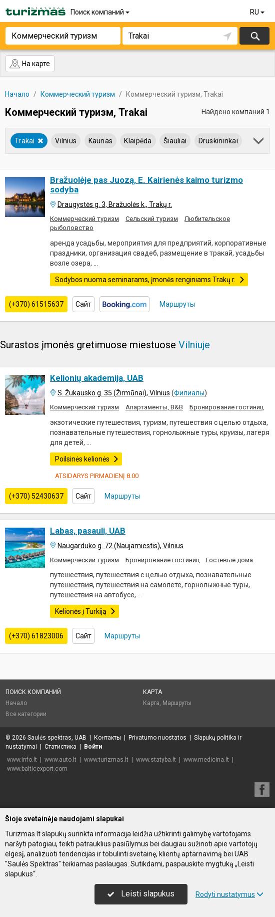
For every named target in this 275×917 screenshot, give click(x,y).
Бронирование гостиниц (227, 407)
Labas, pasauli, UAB (88, 531)
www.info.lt (22, 759)
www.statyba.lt (156, 759)
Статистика (60, 746)
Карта (152, 692)
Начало (16, 703)
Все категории (26, 714)
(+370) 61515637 (36, 304)
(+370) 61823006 (36, 636)
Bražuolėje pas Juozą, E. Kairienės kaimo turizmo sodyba (146, 184)
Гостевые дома (229, 560)
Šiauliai (175, 141)
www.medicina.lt (206, 759)
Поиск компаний (100, 12)
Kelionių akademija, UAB (97, 378)
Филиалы (189, 393)
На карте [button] (29, 63)
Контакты (107, 737)
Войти (93, 746)
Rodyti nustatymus (230, 894)
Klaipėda (138, 141)
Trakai (29, 141)
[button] (259, 142)
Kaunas (100, 141)
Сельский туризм (152, 218)
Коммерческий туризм (84, 218)
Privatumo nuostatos (157, 737)
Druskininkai (218, 141)
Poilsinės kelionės (87, 459)
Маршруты (176, 304)
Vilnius (65, 141)
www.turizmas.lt (106, 759)
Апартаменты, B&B (154, 407)
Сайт (84, 304)
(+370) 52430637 (36, 496)
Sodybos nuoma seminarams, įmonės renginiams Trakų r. (150, 280)
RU (258, 12)
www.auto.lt (60, 759)
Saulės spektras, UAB (57, 737)
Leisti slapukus (141, 893)
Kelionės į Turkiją (85, 611)
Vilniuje (194, 345)
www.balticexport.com (37, 768)
